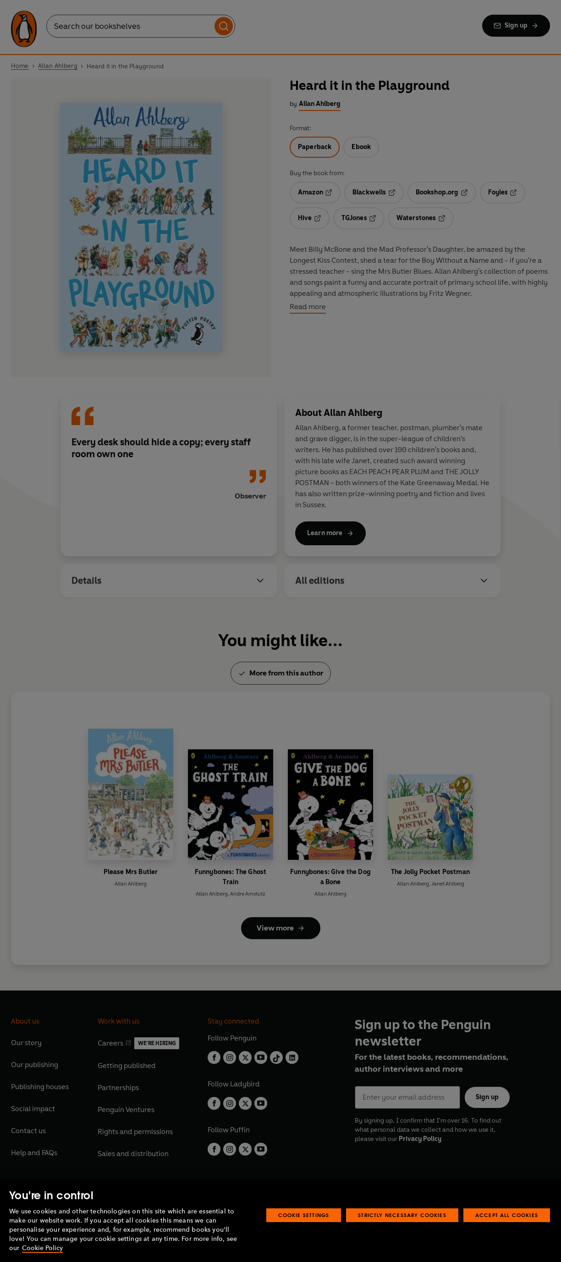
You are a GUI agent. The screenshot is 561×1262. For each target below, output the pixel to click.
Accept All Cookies (506, 1215)
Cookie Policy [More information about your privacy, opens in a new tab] (42, 1248)
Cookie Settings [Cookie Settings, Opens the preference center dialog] (304, 1215)
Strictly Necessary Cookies (402, 1215)
